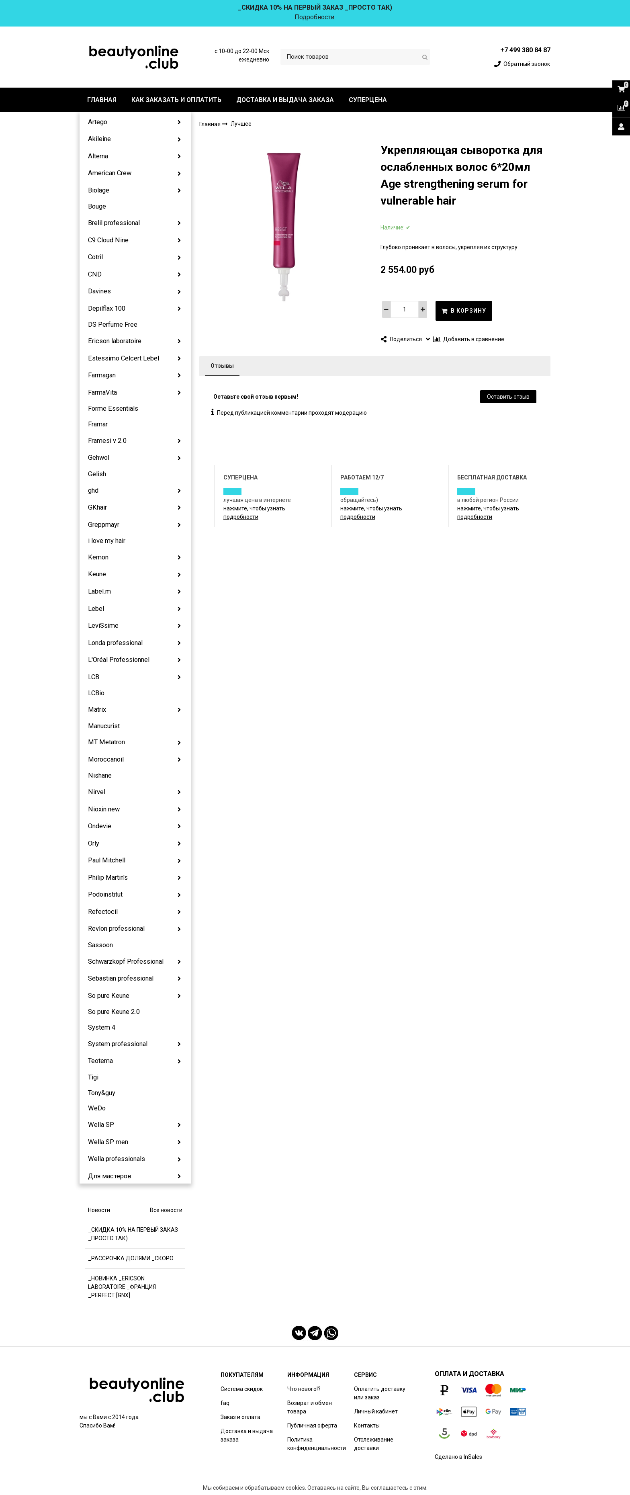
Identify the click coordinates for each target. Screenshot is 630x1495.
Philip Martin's (108, 877)
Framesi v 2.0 (107, 440)
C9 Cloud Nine (108, 240)
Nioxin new (104, 809)
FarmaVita (102, 392)
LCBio (96, 693)
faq (225, 1403)
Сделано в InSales (458, 1457)
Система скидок (242, 1389)
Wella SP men (108, 1142)
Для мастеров (109, 1176)
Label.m (99, 591)
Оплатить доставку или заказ (379, 1393)
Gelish (97, 474)
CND (95, 274)
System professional (117, 1044)
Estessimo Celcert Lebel (123, 358)
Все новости (166, 1210)
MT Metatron (106, 742)
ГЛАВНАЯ (102, 100)
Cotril (95, 257)
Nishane (100, 775)
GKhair (97, 507)
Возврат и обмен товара (309, 1407)
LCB (93, 677)
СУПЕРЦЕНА (368, 100)
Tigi (93, 1077)
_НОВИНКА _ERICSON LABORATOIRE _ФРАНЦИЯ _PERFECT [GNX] (122, 1286)
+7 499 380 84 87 (525, 50)
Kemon (98, 557)
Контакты (367, 1425)
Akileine (99, 139)
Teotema (100, 1061)
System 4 (101, 1027)
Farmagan (102, 375)
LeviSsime (103, 625)
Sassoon (100, 945)
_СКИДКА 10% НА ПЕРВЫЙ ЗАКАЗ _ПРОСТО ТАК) (133, 1234)
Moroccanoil (106, 759)
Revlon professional (116, 928)
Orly (93, 843)
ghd (93, 490)
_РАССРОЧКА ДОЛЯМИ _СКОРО (131, 1258)
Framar (98, 424)
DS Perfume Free (112, 324)
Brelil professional (114, 223)
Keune (97, 574)
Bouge (97, 206)
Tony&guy (101, 1093)
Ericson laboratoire (114, 341)
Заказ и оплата (240, 1417)
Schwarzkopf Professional (126, 961)
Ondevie (99, 826)
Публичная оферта (312, 1425)
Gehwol (98, 457)
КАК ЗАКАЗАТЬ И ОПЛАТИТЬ (176, 100)
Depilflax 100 (106, 308)
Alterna (98, 156)
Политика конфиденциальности (316, 1443)
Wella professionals (116, 1159)
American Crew (109, 173)
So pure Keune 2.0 (114, 1012)
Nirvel (96, 792)
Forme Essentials (113, 408)
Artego (97, 122)
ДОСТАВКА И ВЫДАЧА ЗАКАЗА (285, 100)
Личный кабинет (376, 1411)
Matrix (97, 709)
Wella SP (101, 1124)
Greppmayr (103, 524)
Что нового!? (304, 1389)
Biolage (98, 190)
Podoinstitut (105, 894)
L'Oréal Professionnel (118, 660)
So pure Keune (108, 995)
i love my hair (106, 541)
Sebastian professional (120, 978)
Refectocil (103, 911)
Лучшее (241, 124)
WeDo (97, 1108)
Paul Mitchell (106, 860)
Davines (99, 291)
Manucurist (104, 726)
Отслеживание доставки (373, 1443)
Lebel (96, 608)
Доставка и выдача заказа (247, 1435)
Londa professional (115, 643)
